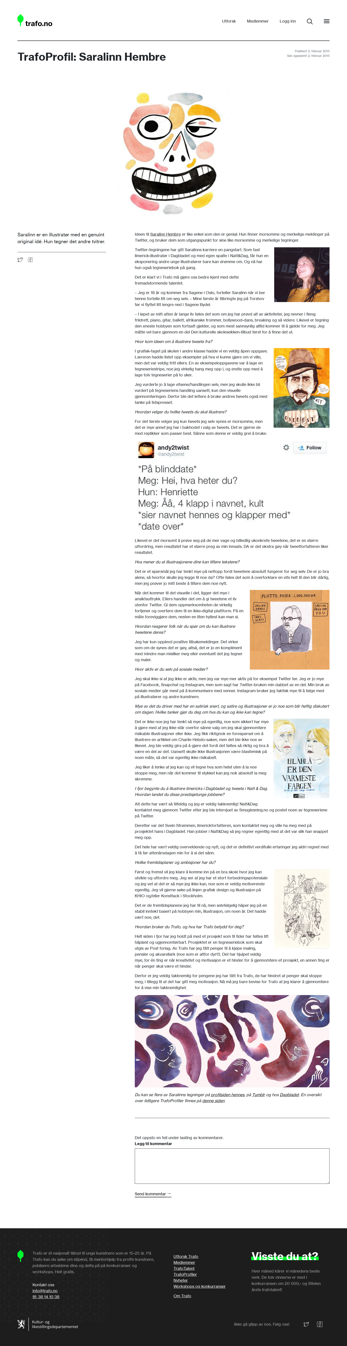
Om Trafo (182, 1295)
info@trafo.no (45, 1290)
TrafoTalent (184, 1268)
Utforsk (229, 21)
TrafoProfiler (185, 1274)
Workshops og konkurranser (200, 1286)
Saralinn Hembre (165, 234)
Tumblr (258, 1094)
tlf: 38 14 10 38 (46, 1296)
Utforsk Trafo (186, 1256)
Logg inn (288, 21)
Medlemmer (258, 21)
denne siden (213, 1100)
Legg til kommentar (153, 1143)
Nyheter (181, 1280)
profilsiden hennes (227, 1094)
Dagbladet (289, 1094)
